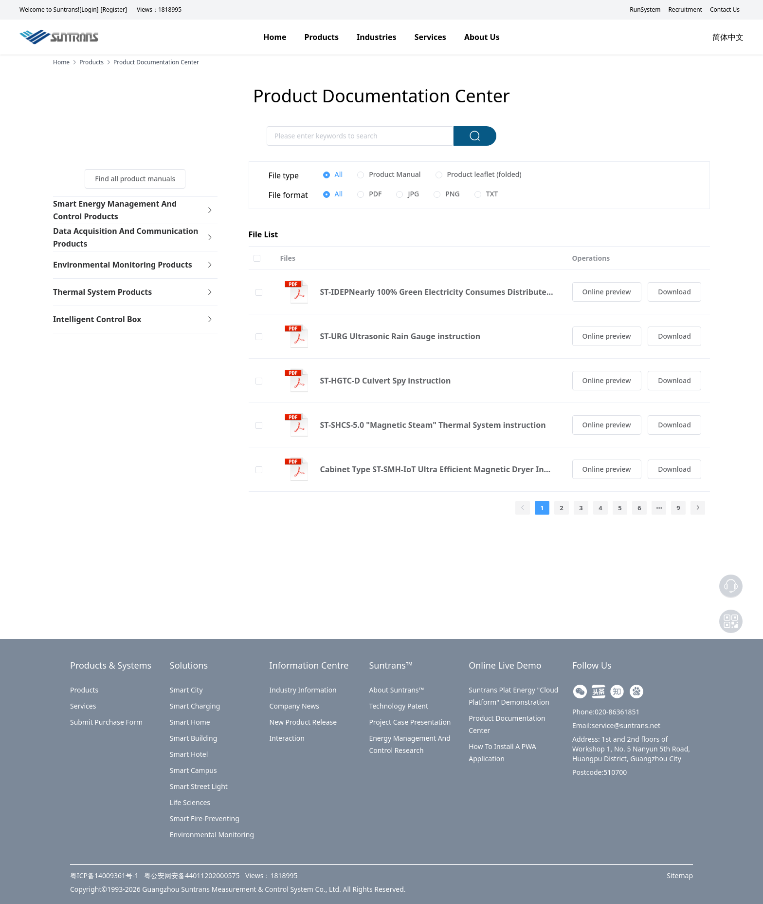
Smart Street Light (199, 786)
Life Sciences (190, 802)
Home (61, 62)
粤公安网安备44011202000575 (192, 875)
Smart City (186, 689)
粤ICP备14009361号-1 (105, 875)
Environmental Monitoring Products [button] (133, 264)
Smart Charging (195, 706)
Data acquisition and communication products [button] (133, 237)
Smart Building (194, 738)
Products (84, 689)
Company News (294, 706)
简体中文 (728, 37)
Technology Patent (398, 706)
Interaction (287, 738)
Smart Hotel (189, 754)
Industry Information (303, 689)
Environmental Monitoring (212, 834)
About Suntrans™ (396, 689)
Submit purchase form (106, 722)
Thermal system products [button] (133, 292)
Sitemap (680, 875)
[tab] (135, 210)
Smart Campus (193, 770)
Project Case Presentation (410, 722)
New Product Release (303, 722)
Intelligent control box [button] (133, 319)
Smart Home (190, 722)
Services (83, 706)
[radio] (333, 175)
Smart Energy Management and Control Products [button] (133, 210)
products (91, 62)
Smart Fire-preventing (204, 818)
